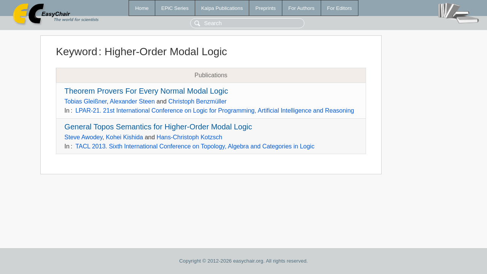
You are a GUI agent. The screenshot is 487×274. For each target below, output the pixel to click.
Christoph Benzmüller (197, 101)
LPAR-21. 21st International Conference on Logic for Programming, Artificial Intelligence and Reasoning (214, 110)
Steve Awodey (83, 137)
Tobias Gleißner (85, 101)
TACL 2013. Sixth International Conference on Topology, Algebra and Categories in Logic (194, 146)
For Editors (339, 8)
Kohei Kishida (124, 137)
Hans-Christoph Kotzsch (190, 137)
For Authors (301, 8)
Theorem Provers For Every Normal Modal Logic (146, 91)
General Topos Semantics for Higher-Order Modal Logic (158, 127)
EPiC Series (175, 8)
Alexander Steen (132, 101)
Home (142, 8)
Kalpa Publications (222, 8)
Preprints (265, 8)
